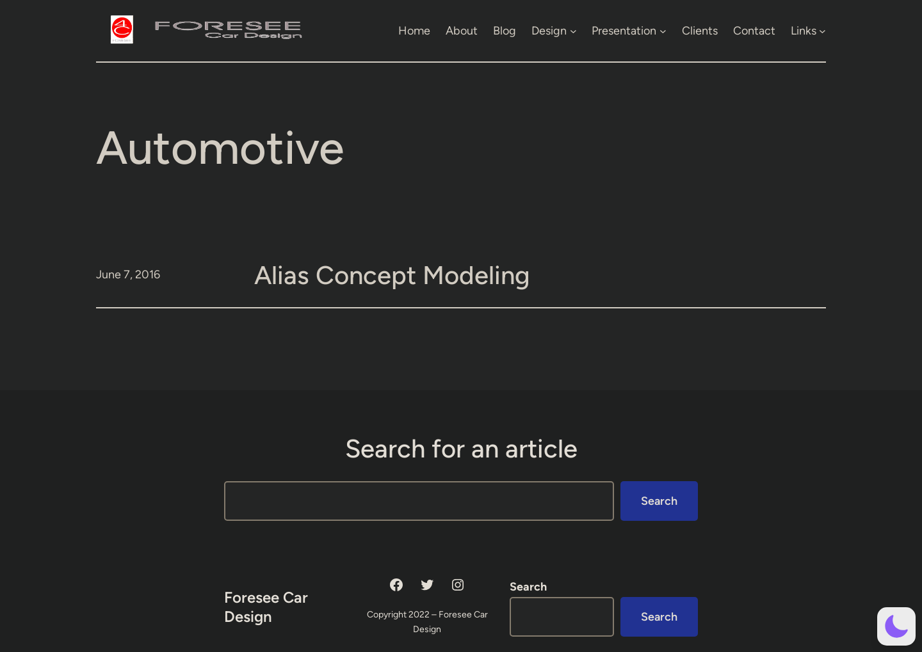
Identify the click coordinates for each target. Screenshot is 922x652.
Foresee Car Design (266, 607)
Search (659, 501)
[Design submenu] (573, 30)
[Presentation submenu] (663, 30)
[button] (896, 626)
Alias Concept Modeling (392, 275)
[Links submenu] (822, 30)
